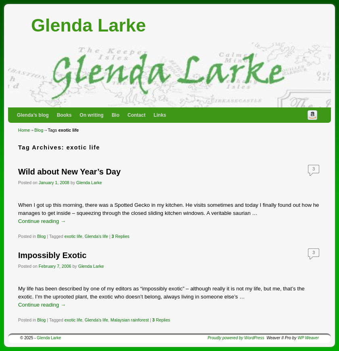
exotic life (73, 236)
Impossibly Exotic (52, 255)
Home (24, 130)
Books (64, 115)
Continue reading (42, 221)
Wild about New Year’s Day (69, 171)
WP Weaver (308, 338)
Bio (115, 115)
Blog (38, 130)
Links (160, 115)
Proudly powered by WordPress (236, 338)
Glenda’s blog (33, 115)
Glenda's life (96, 236)
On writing (92, 115)
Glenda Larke (88, 25)
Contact (136, 115)
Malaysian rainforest (129, 319)
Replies (120, 236)
